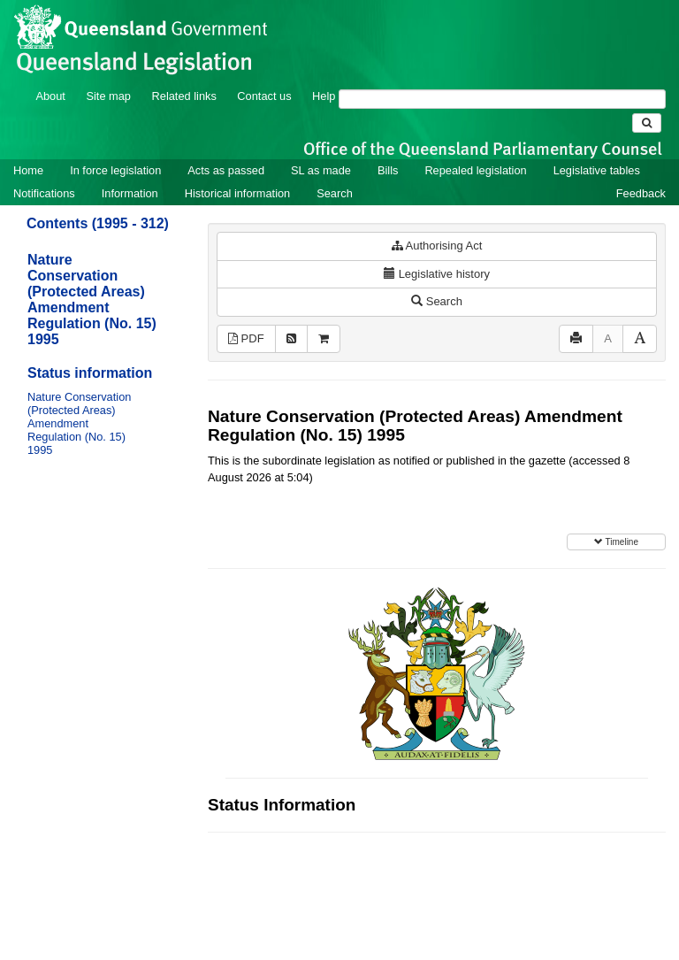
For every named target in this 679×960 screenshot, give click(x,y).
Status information (89, 372)
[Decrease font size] (607, 339)
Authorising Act (437, 245)
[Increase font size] (639, 339)
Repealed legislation (475, 170)
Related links (184, 96)
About (50, 96)
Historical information (237, 193)
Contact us (264, 96)
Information (130, 193)
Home (28, 170)
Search (335, 193)
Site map (108, 96)
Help (323, 96)
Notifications (44, 193)
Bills (388, 170)
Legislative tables (596, 170)
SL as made (321, 170)
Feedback (641, 193)
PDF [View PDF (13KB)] (246, 338)
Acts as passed (225, 170)
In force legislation (115, 170)
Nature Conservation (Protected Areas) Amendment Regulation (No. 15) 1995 (91, 299)
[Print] (576, 339)
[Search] (502, 99)
